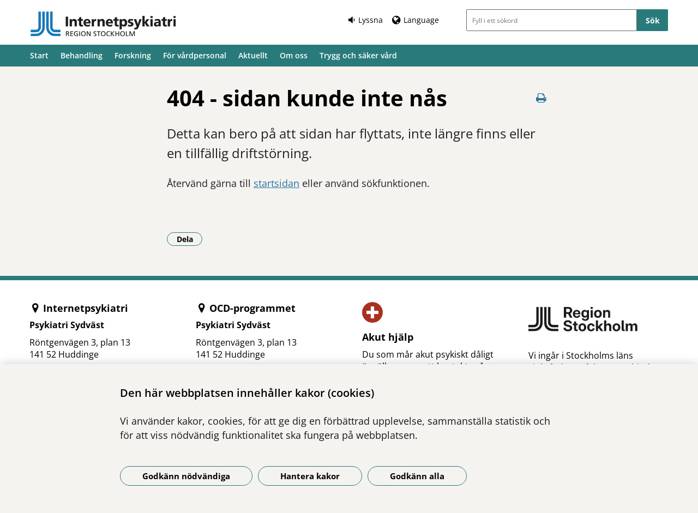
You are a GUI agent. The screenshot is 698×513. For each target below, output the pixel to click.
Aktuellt (253, 55)
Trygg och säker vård (358, 55)
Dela (190, 238)
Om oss (294, 55)
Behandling (82, 55)
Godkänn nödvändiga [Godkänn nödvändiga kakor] (186, 475)
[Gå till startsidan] (103, 24)
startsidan (276, 183)
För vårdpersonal (194, 55)
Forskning (133, 55)
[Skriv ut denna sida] (541, 97)
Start (39, 55)
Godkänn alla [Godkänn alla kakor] (417, 475)
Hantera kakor (310, 475)
